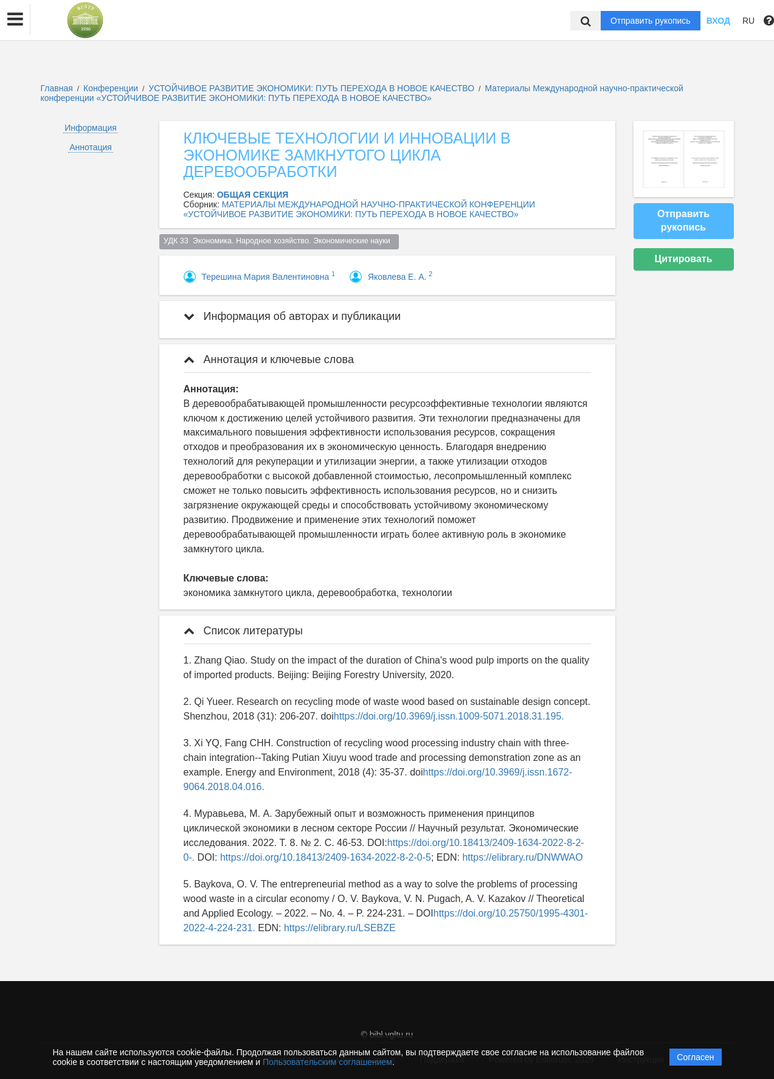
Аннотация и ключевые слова (269, 359)
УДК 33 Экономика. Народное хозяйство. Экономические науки (279, 241)
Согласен (695, 1057)
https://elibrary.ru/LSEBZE (340, 928)
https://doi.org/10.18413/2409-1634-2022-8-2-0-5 (325, 857)
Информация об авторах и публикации (292, 316)
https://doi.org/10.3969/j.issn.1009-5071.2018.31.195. (449, 716)
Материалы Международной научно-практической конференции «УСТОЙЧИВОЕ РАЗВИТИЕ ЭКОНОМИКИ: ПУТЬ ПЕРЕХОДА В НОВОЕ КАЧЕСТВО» (362, 93)
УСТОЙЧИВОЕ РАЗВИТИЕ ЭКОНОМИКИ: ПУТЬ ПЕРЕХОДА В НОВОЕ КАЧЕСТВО (312, 88)
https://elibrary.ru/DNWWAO (522, 857)
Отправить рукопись (650, 21)
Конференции (110, 88)
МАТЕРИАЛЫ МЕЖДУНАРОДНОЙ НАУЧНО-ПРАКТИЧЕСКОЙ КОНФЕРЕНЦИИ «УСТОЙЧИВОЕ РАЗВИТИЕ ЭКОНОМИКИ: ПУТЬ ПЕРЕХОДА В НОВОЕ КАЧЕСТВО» (360, 209)
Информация (90, 128)
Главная (57, 88)
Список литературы (243, 631)
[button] (15, 19)
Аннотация (90, 147)
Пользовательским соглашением (327, 1062)
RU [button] (748, 21)
